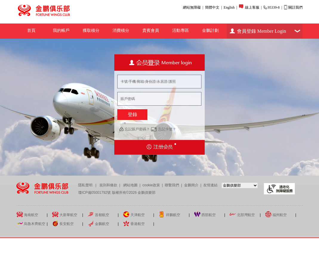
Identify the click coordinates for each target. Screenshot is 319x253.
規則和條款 (108, 185)
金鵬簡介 (192, 185)
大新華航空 (64, 214)
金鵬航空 (98, 223)
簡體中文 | (213, 7)
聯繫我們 (172, 185)
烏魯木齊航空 (30, 223)
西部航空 (205, 214)
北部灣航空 (242, 214)
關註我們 (293, 7)
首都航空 (98, 214)
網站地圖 (130, 185)
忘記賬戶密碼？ (137, 129)
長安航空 (63, 223)
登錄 (132, 114)
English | (230, 7)
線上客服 (252, 7)
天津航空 (134, 214)
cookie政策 (151, 185)
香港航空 (134, 223)
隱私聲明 (85, 185)
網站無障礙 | (193, 7)
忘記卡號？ (167, 129)
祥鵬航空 (169, 214)
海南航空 (27, 214)
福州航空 (276, 214)
